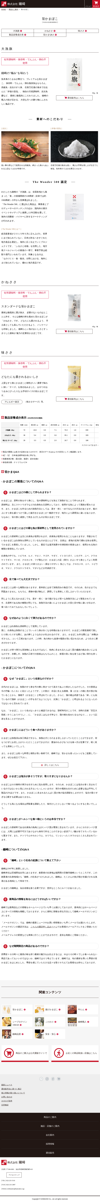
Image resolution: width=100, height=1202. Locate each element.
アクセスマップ (14, 1175)
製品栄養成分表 (16, 35)
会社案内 (50, 1135)
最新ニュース (6, 1085)
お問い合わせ (6, 1097)
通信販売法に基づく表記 (11, 1089)
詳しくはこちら (52, 765)
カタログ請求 (6, 1101)
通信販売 (96, 4)
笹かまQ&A (48, 35)
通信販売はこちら (74, 98)
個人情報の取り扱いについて (13, 1093)
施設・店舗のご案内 (50, 1126)
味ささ (81, 31)
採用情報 (50, 1144)
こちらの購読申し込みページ (44, 927)
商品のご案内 (13, 9)
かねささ (49, 31)
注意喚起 (5, 1105)
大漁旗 (16, 31)
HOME (3, 9)
